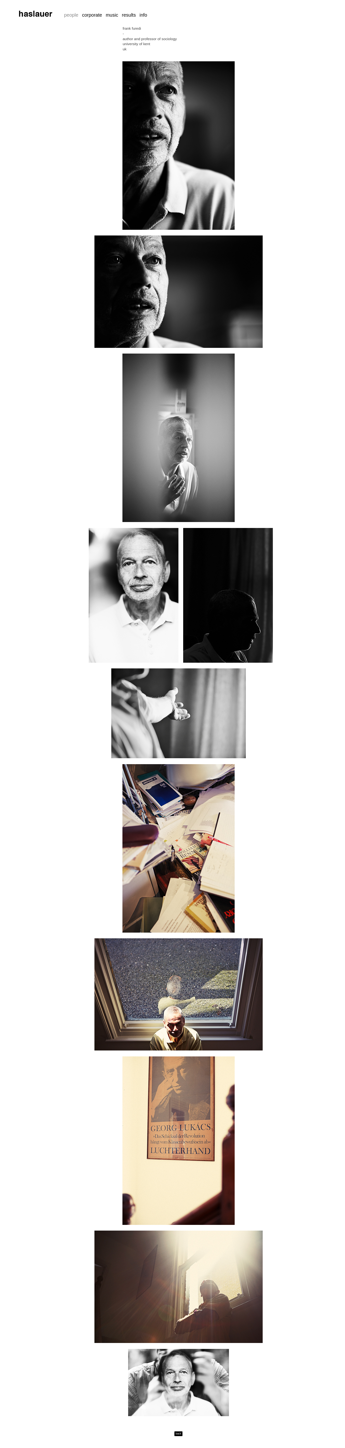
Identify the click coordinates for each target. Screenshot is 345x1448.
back (178, 1433)
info (143, 15)
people (71, 15)
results (129, 15)
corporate (92, 15)
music (112, 15)
